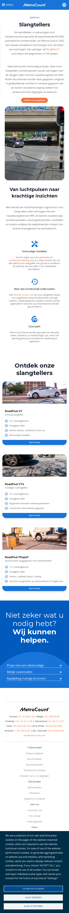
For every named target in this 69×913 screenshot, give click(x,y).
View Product (34, 442)
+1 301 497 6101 (22, 730)
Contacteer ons (34, 810)
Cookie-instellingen (33, 888)
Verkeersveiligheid (34, 753)
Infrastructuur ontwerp (34, 770)
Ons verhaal (34, 815)
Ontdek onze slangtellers (34, 100)
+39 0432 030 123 (21, 726)
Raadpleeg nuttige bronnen (26, 678)
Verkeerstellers (34, 787)
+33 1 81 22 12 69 (23, 721)
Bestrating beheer (34, 764)
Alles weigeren (33, 897)
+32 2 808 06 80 (51, 716)
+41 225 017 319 (56, 721)
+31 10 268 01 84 (26, 716)
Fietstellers (34, 793)
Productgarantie (34, 821)
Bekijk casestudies (19, 672)
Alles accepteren (33, 906)
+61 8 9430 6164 (56, 730)
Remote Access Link (24, 294)
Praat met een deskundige (25, 665)
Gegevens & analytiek (34, 798)
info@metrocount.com (34, 735)
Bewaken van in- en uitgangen (34, 775)
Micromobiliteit (34, 759)
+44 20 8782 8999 (53, 726)
